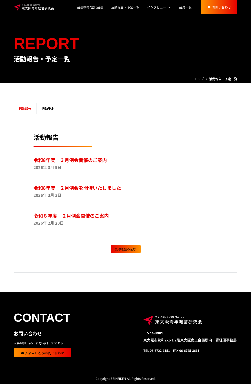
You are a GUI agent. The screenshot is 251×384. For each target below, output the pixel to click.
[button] (126, 249)
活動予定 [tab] (48, 108)
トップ (199, 78)
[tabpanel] (125, 193)
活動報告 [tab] (25, 108)
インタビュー (159, 7)
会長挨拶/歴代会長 (90, 7)
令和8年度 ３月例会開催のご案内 (70, 159)
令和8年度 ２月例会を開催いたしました (80, 187)
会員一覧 (185, 7)
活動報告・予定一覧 (125, 7)
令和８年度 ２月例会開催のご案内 (71, 215)
